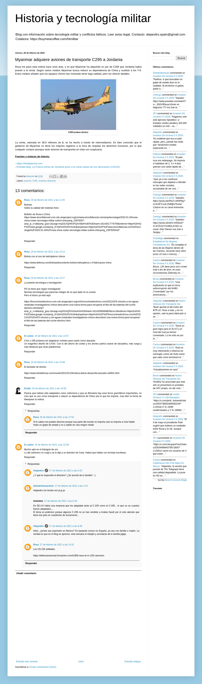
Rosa (27, 200)
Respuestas (33, 411)
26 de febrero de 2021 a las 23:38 (52, 444)
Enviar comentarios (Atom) (42, 667)
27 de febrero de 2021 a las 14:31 (57, 544)
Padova (157, 154)
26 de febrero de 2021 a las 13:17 (48, 278)
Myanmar (51, 181)
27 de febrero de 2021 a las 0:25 (65, 470)
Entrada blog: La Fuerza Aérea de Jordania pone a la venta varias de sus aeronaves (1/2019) (68, 166)
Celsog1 (157, 94)
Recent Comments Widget (176, 480)
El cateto (29, 336)
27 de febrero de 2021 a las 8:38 (65, 526)
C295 (34, 181)
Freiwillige (158, 238)
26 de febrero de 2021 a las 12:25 (48, 200)
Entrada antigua (133, 661)
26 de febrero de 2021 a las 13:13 (48, 251)
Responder (29, 241)
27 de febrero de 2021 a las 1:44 (71, 486)
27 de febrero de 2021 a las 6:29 (60, 501)
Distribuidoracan (161, 73)
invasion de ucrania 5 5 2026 (168, 76)
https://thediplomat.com (29, 163)
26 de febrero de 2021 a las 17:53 (57, 417)
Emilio (27, 388)
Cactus (156, 260)
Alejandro (38, 470)
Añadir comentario (26, 573)
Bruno (156, 279)
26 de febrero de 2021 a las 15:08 (48, 362)
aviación (27, 181)
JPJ (155, 113)
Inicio (81, 661)
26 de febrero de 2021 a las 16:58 (49, 388)
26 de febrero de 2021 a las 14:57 (52, 336)
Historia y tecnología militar (83, 18)
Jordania (42, 181)
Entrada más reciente (27, 661)
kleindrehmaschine (43, 486)
